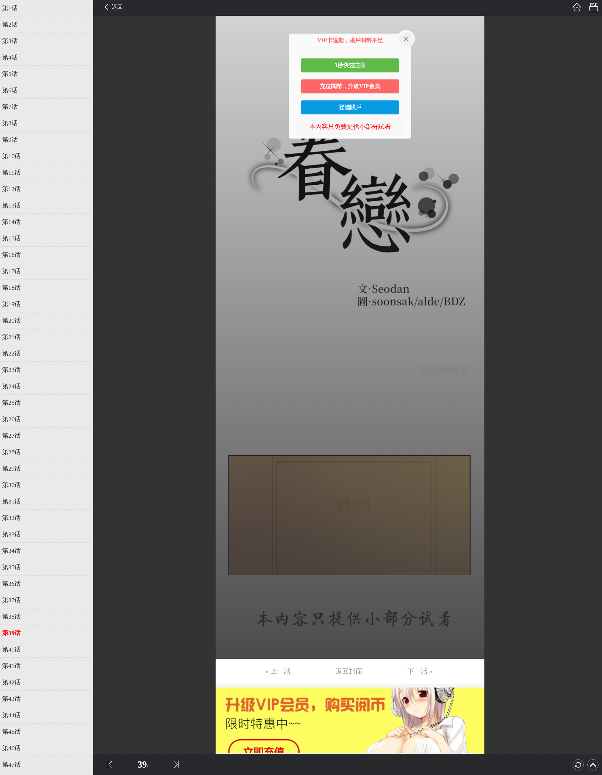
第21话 (16, 336)
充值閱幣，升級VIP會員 (350, 86)
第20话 (16, 320)
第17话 (16, 271)
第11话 (16, 172)
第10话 (16, 156)
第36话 (16, 583)
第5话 (15, 73)
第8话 (15, 123)
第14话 (16, 221)
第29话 (16, 468)
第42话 (16, 682)
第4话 (15, 57)
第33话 (16, 534)
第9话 (15, 139)
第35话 (16, 567)
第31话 (16, 501)
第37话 (16, 600)
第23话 (16, 369)
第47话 (16, 764)
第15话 (16, 238)
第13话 (16, 205)
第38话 (16, 616)
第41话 (16, 665)
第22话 (16, 353)
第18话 (16, 287)
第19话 (16, 304)
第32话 (16, 517)
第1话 (15, 8)
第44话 (16, 715)
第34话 (16, 550)
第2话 (15, 24)
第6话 (15, 90)
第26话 (16, 419)
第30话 (16, 484)
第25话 (16, 402)
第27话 (16, 435)
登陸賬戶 (350, 107)
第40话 (16, 649)
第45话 (16, 731)
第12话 (16, 188)
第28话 (16, 452)
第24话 (16, 386)
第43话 (16, 698)
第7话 (15, 106)
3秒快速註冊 (350, 65)
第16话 (16, 254)
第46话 (16, 748)
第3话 (15, 40)
